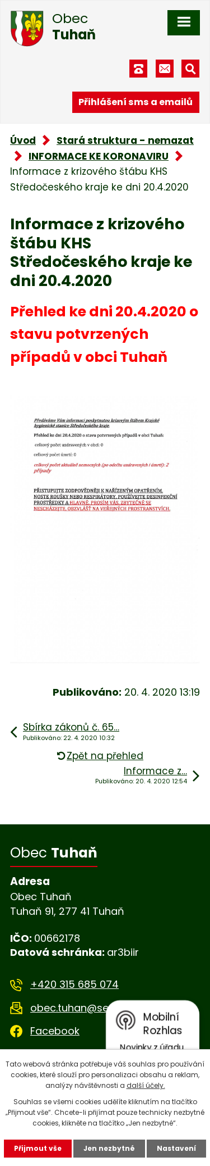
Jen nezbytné (109, 1148)
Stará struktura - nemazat (125, 140)
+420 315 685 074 (74, 984)
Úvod (23, 140)
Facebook (55, 1031)
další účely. (146, 1085)
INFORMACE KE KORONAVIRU (99, 156)
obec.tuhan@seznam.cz (90, 1008)
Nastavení (176, 1148)
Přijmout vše (38, 1148)
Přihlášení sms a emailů (135, 102)
